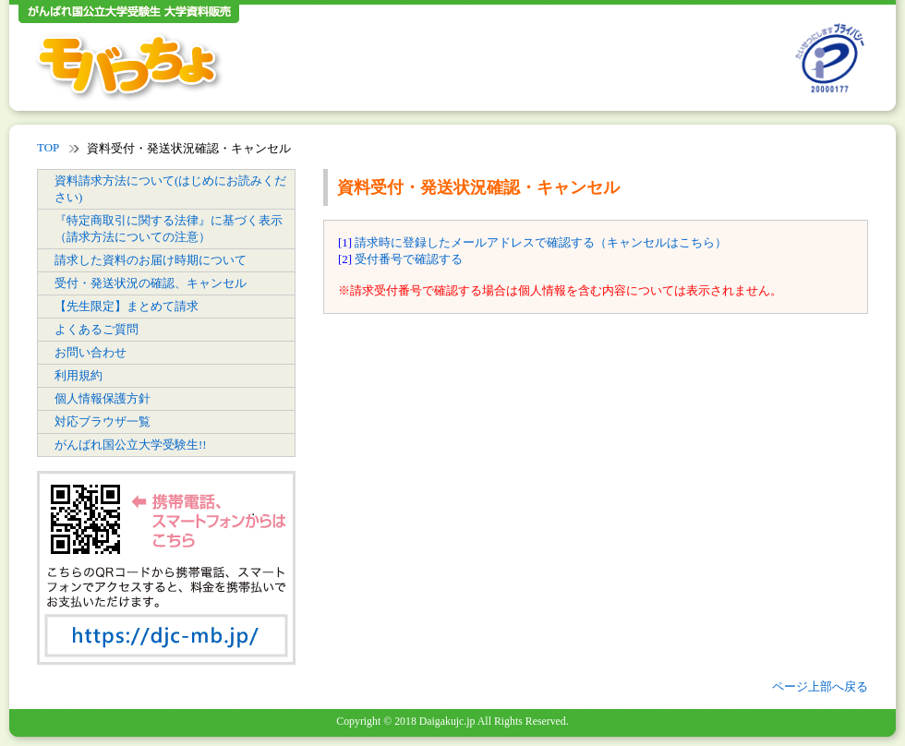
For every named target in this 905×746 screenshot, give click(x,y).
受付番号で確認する (409, 259)
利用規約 (78, 375)
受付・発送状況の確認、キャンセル (150, 283)
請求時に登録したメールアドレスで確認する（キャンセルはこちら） (541, 242)
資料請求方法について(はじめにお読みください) (170, 189)
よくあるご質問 (96, 329)
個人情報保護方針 (102, 398)
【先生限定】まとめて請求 (126, 306)
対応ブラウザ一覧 (102, 421)
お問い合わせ (90, 352)
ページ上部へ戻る (820, 686)
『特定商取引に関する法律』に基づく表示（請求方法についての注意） (168, 228)
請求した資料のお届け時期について (150, 260)
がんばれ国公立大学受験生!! (130, 444)
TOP (48, 147)
